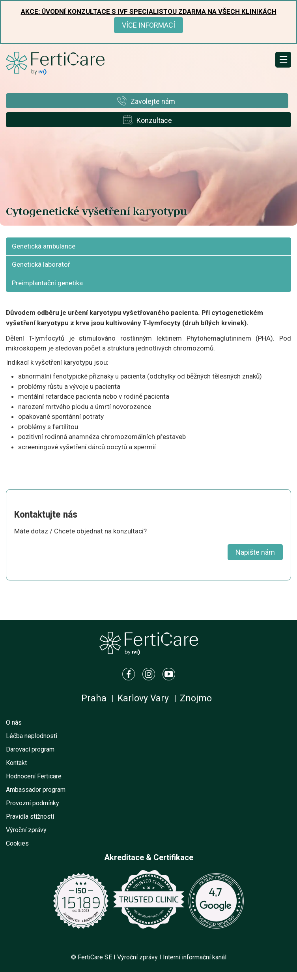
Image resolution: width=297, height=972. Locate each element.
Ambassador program (35, 789)
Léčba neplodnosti (31, 736)
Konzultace (154, 120)
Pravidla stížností (30, 816)
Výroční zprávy (26, 830)
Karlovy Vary (143, 698)
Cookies (17, 843)
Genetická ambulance (43, 246)
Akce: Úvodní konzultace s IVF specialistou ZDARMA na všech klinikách (148, 11)
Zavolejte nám (153, 101)
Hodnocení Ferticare (34, 776)
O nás (14, 722)
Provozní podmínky (32, 803)
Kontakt (16, 763)
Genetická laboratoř (41, 264)
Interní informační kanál (194, 957)
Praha (93, 698)
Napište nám (255, 552)
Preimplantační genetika (47, 283)
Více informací (148, 25)
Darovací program (30, 749)
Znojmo (196, 698)
